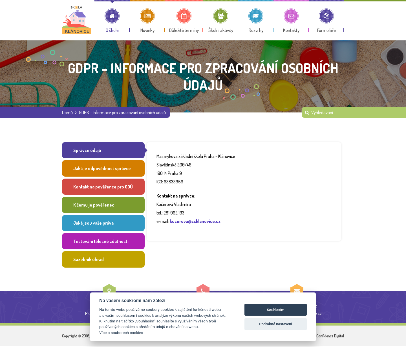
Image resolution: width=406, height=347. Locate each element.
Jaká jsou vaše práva (93, 224)
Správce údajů (87, 150)
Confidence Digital (330, 337)
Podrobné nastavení (275, 324)
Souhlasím (275, 310)
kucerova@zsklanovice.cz (195, 221)
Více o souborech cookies (121, 332)
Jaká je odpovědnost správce (102, 169)
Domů (67, 112)
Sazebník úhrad (88, 260)
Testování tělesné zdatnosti (101, 242)
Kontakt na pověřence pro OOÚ (103, 187)
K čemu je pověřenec (93, 205)
